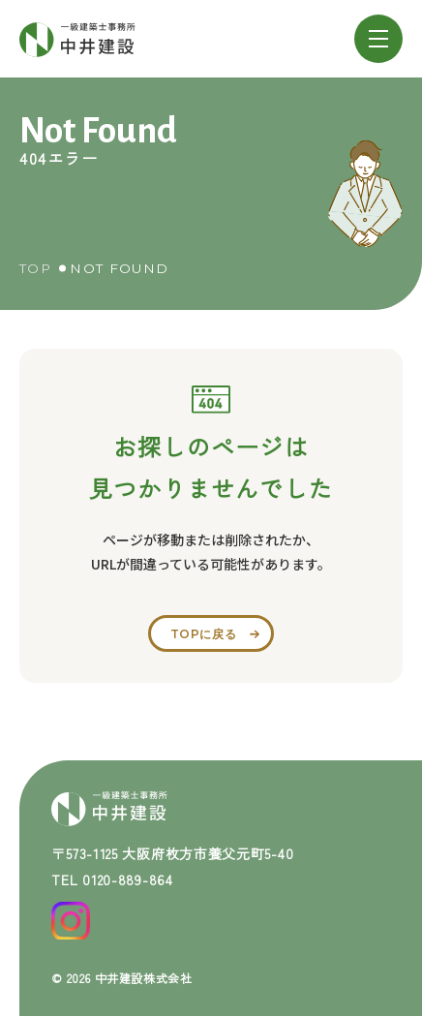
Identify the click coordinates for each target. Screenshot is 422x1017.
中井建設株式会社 (144, 978)
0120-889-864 (127, 879)
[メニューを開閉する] (378, 39)
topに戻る (203, 634)
